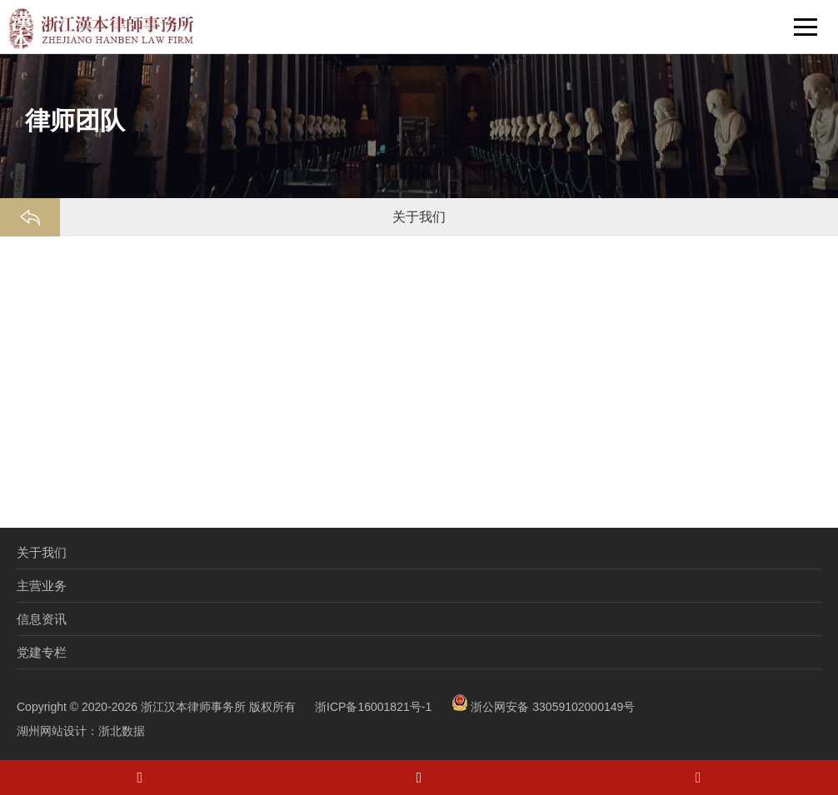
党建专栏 (42, 652)
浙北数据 (121, 731)
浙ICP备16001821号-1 (373, 706)
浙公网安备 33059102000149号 (543, 706)
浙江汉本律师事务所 (193, 706)
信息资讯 (42, 619)
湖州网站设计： (57, 731)
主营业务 (42, 586)
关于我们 (42, 552)
